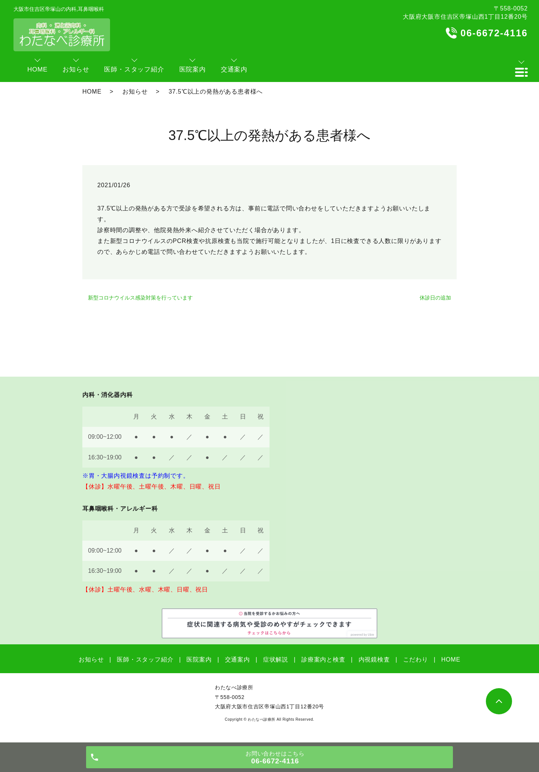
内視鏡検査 (374, 659)
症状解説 (275, 659)
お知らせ (134, 91)
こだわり (415, 659)
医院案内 (198, 659)
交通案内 (237, 659)
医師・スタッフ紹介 (145, 659)
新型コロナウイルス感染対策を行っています (140, 298)
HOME (91, 91)
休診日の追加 (435, 298)
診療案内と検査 (323, 659)
